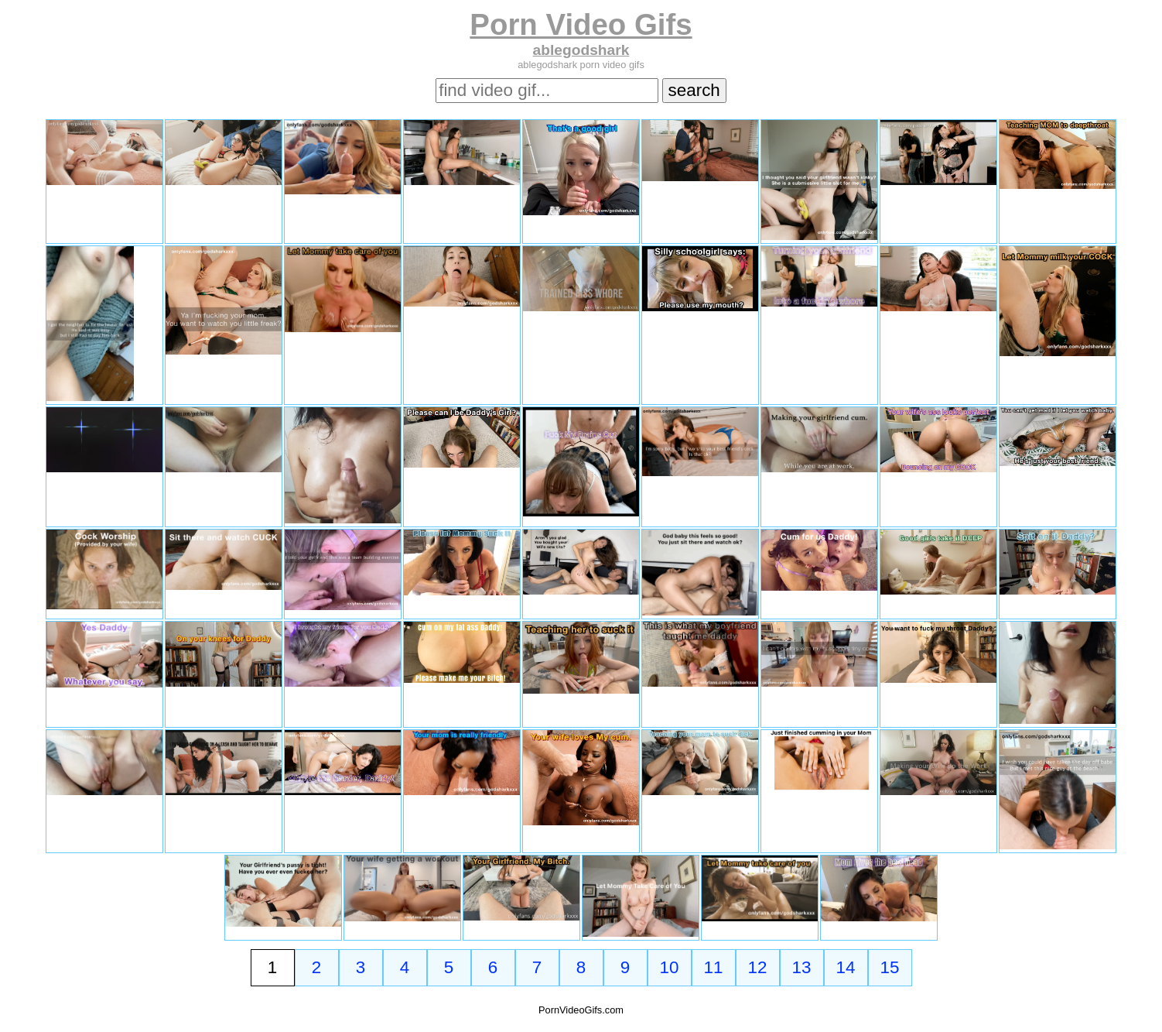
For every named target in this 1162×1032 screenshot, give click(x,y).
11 (713, 967)
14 (846, 967)
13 (802, 967)
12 (757, 967)
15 (890, 967)
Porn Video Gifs (581, 24)
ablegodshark (581, 50)
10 (669, 967)
